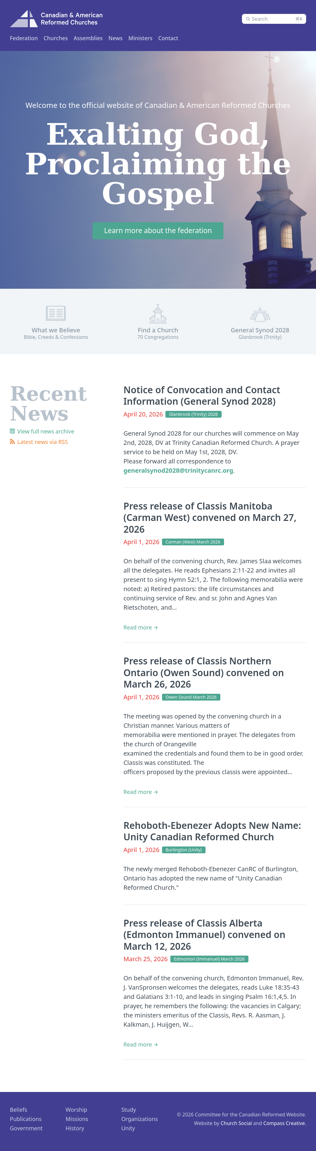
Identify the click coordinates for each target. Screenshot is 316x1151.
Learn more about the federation (158, 232)
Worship (76, 1111)
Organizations (139, 1120)
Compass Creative (284, 1124)
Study (128, 1111)
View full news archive (45, 432)
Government (26, 1129)
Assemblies (125, 38)
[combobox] (274, 19)
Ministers (90, 38)
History (74, 1129)
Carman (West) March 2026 (193, 543)
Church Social (236, 1124)
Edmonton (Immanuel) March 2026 (209, 960)
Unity (128, 1129)
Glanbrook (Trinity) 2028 (193, 415)
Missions (76, 1120)
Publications (26, 1120)
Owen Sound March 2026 (191, 698)
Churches (58, 38)
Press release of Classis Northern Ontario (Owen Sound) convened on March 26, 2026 (203, 674)
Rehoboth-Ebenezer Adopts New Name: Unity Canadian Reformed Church (212, 832)
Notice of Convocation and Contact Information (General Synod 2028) (201, 397)
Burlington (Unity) (184, 851)
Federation (24, 38)
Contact (179, 38)
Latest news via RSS (42, 443)
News (155, 38)
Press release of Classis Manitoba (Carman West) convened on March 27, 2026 (210, 519)
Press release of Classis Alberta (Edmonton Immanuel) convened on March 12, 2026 (204, 936)
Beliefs (18, 1111)
